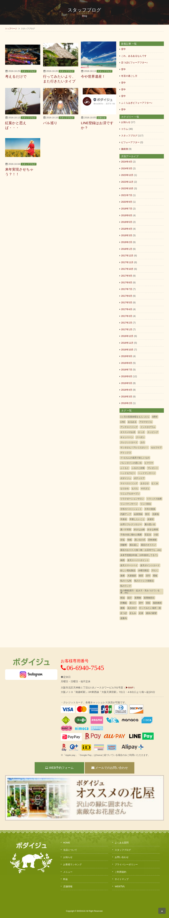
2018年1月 (126, 249)
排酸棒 (123, 545)
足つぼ (123, 613)
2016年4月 (126, 389)
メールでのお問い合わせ (109, 767)
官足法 (148, 534)
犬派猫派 (131, 575)
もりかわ (124, 488)
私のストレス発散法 (144, 580)
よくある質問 (122, 842)
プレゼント (152, 468)
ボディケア (139, 478)
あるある (132, 422)
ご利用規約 (120, 872)
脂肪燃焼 (157, 603)
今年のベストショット (131, 509)
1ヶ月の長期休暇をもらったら (134, 417)
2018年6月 (126, 215)
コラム (124, 129)
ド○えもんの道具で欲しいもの (135, 458)
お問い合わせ (122, 857)
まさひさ (144, 483)
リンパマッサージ (128, 504)
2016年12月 (127, 336)
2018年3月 (126, 235)
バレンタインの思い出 (131, 463)
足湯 (141, 613)
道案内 (123, 618)
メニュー (67, 872)
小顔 (156, 534)
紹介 (129, 598)
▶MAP (130, 687)
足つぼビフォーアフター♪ (134, 62)
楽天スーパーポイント (138, 560)
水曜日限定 (143, 570)
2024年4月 (126, 161)
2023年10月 (127, 188)
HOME (66, 842)
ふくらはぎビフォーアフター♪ (136, 102)
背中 (123, 49)
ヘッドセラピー (127, 473)
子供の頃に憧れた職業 (131, 534)
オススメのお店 (127, 432)
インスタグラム (147, 427)
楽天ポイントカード (150, 565)
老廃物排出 (149, 598)
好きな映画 (152, 529)
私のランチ (125, 586)
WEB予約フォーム (59, 767)
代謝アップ (125, 514)
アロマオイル (145, 422)
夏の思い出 (150, 524)
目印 (148, 575)
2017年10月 (127, 269)
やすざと (145, 488)
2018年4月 (126, 228)
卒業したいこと (137, 519)
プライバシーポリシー (126, 864)
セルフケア (156, 447)
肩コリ (133, 603)
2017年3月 (126, 316)
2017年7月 (126, 289)
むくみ (155, 483)
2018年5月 (126, 222)
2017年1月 (126, 329)
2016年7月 (126, 369)
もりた (135, 488)
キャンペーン (126, 437)
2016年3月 (126, 396)
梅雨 (122, 560)
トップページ (11, 28)
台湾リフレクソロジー (131, 524)
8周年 (155, 417)
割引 (147, 514)
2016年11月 (127, 342)
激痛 (122, 575)
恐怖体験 (152, 540)
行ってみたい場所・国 (150, 608)
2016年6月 (126, 376)
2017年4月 (126, 309)
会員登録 (138, 514)
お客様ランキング (72, 864)
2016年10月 (127, 349)
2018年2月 (126, 242)
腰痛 (122, 608)
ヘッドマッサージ (146, 473)
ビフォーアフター (130, 142)
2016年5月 (126, 383)
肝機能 (123, 603)
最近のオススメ (148, 545)
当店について (70, 850)
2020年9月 (126, 201)
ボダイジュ (125, 478)
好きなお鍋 (139, 529)
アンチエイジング (128, 427)
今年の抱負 (150, 509)
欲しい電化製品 (127, 570)
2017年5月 (126, 302)
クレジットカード (128, 442)
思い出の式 (140, 540)
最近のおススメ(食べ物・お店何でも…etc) (140, 550)
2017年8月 (126, 282)
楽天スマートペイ (128, 565)
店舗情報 (67, 886)
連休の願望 (151, 613)
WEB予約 (120, 886)
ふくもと (124, 468)
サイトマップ (122, 879)
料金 (65, 879)
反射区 (150, 519)
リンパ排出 (145, 504)
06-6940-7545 (82, 668)
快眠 (129, 540)
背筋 (148, 603)
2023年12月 (127, 175)
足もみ (133, 613)
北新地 (155, 514)
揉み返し (134, 545)
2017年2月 (126, 322)
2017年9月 (126, 275)
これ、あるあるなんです (134, 56)
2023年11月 (127, 181)
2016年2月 (126, 403)
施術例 (124, 149)
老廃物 (138, 598)
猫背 (141, 575)
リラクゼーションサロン (132, 499)
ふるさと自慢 (138, 468)
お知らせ (101, 118)
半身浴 (123, 519)
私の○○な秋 (126, 580)
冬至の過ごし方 (129, 76)
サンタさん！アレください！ (134, 447)
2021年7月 (126, 195)
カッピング (152, 432)
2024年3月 (126, 168)
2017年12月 (127, 255)
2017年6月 (126, 296)
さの (142, 442)
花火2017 (131, 608)
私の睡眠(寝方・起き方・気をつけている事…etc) (140, 591)
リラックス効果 (154, 499)
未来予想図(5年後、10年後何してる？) (138, 555)
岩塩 (122, 540)
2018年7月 (126, 208)
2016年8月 (126, 363)
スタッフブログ (28, 71)
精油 (122, 598)
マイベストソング (128, 483)
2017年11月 (127, 262)
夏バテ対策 (125, 529)
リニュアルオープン (130, 493)
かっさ (141, 432)
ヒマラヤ (149, 463)
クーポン (140, 437)
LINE (122, 422)
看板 (155, 575)
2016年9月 (126, 356)
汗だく (155, 570)
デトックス (125, 452)
